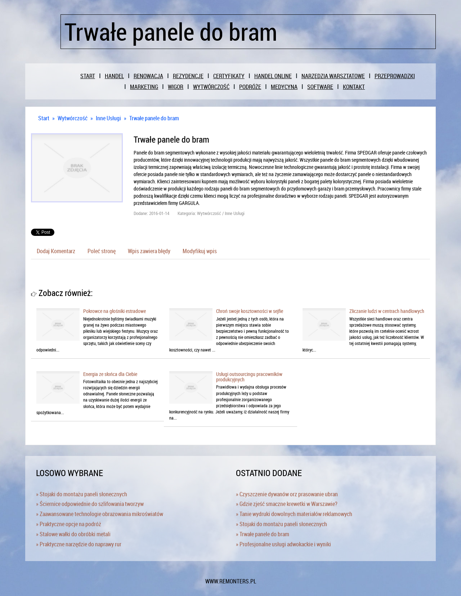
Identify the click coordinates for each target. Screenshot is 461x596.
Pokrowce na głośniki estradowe (114, 311)
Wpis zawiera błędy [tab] (149, 251)
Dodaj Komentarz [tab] (56, 251)
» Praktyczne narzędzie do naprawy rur (78, 544)
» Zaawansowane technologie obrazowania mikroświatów (99, 514)
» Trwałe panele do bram (262, 534)
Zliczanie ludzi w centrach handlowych (386, 311)
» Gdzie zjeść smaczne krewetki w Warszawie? (286, 504)
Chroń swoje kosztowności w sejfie (249, 311)
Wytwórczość (73, 118)
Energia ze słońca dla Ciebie (110, 374)
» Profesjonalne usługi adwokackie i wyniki (283, 544)
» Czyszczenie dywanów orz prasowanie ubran (287, 494)
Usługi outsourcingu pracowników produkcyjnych (249, 377)
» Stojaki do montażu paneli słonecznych (81, 494)
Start (43, 118)
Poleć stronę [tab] (102, 251)
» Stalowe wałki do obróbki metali (73, 534)
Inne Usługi (108, 118)
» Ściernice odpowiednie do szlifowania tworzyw (90, 504)
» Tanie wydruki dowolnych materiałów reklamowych (294, 514)
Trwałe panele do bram (154, 118)
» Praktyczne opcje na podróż (68, 524)
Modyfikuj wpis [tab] (200, 251)
